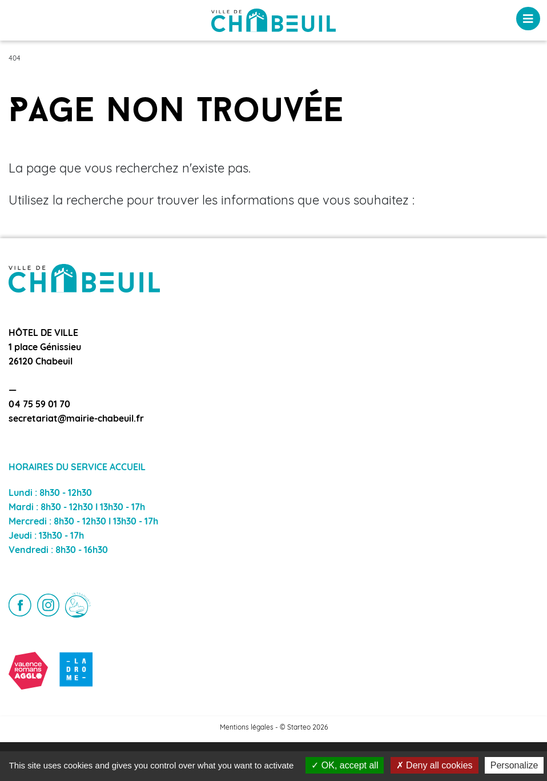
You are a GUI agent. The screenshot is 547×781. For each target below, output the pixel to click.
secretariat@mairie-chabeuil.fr (76, 419)
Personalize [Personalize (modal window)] (514, 765)
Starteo (299, 727)
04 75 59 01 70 (39, 405)
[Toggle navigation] (528, 18)
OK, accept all (344, 765)
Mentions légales (247, 727)
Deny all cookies (434, 765)
